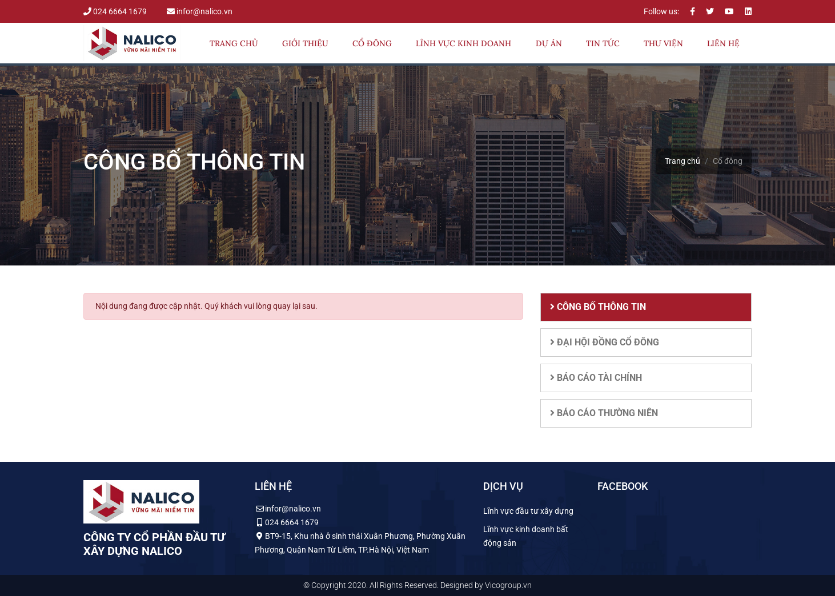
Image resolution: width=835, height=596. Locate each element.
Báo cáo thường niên (604, 413)
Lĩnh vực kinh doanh (463, 43)
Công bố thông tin (598, 306)
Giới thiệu (305, 43)
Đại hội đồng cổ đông (604, 342)
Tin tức (603, 43)
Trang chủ (234, 43)
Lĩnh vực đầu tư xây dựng (528, 511)
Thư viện (663, 43)
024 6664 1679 (115, 11)
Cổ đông (372, 43)
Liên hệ (723, 43)
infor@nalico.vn (199, 11)
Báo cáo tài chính (596, 377)
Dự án (549, 43)
